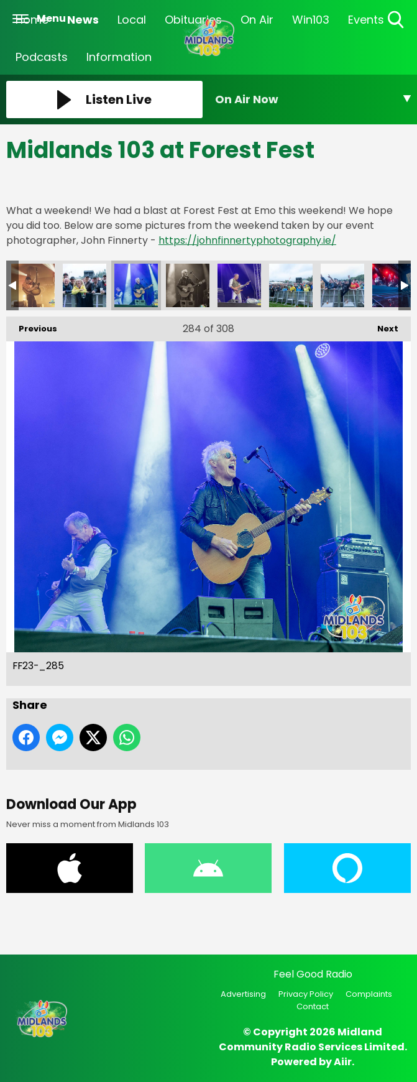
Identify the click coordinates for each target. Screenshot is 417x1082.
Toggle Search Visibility (396, 20)
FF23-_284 (84, 285)
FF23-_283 (33, 285)
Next (381, 326)
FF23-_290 (394, 285)
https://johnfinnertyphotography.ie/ (247, 240)
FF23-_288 (291, 285)
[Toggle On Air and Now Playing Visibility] (313, 99)
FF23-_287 (239, 285)
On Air (257, 19)
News (83, 19)
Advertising (243, 994)
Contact (312, 1006)
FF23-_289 (342, 285)
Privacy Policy (305, 994)
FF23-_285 (136, 285)
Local (131, 19)
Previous (31, 326)
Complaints (369, 994)
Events (366, 19)
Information (119, 57)
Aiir (343, 1062)
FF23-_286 (187, 285)
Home (32, 19)
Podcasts (42, 57)
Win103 (310, 19)
